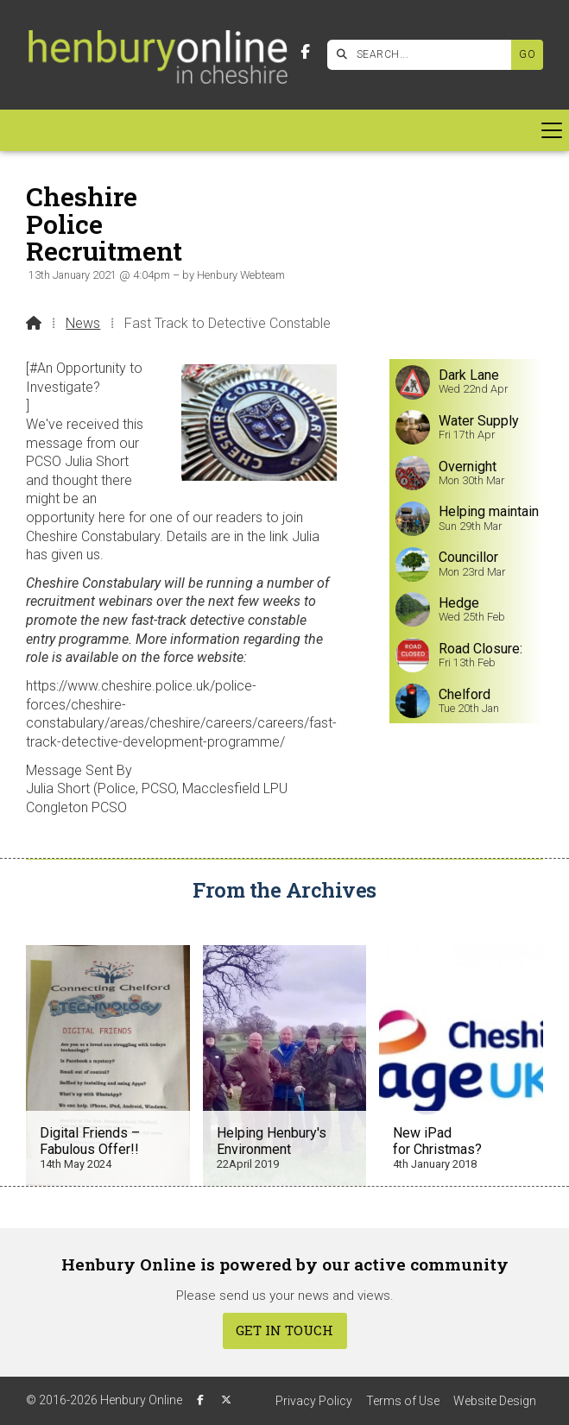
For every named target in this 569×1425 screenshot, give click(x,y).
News (83, 323)
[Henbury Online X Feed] (226, 1400)
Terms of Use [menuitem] (402, 1401)
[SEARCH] (423, 55)
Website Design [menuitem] (494, 1401)
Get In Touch (284, 1330)
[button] (284, 130)
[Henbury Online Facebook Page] (305, 52)
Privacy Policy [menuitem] (313, 1401)
